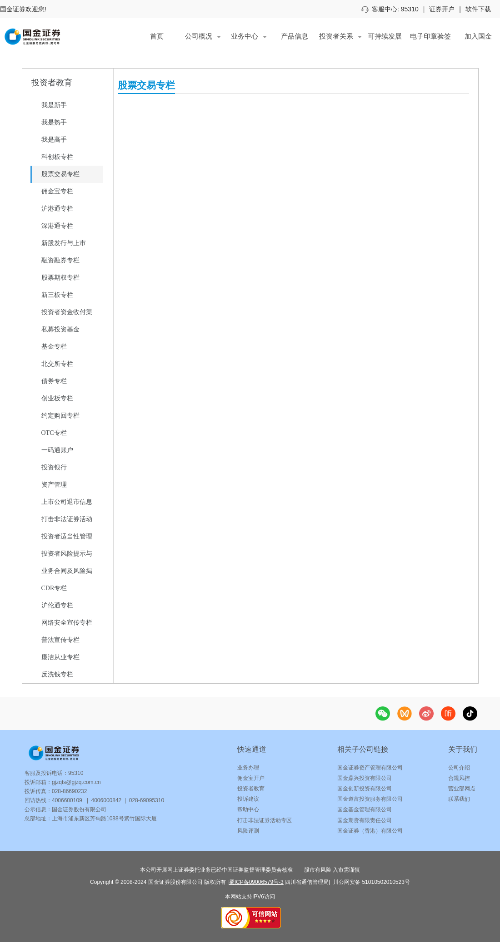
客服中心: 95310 (390, 9)
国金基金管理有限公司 (364, 809)
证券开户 (442, 9)
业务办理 (248, 767)
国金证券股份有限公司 (79, 809)
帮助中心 (248, 809)
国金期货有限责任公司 (364, 820)
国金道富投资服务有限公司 (370, 799)
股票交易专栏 (146, 85)
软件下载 (478, 9)
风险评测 (248, 831)
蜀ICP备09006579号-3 (256, 882)
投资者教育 (251, 788)
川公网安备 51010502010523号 (371, 882)
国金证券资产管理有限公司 (370, 767)
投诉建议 (248, 799)
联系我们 (459, 799)
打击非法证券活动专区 (264, 820)
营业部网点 (461, 788)
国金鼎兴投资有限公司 (364, 778)
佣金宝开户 (251, 778)
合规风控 (459, 778)
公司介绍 (459, 767)
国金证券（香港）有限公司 (370, 831)
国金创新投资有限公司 (364, 788)
